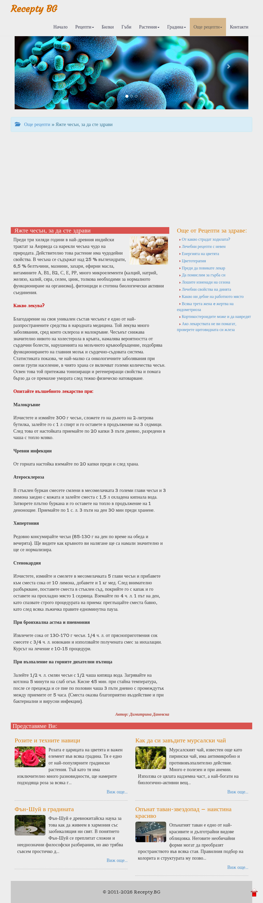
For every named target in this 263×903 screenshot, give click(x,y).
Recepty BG (34, 9)
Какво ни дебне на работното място (211, 296)
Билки (108, 27)
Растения (149, 27)
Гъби (126, 27)
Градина (176, 27)
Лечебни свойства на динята (205, 289)
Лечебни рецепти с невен (202, 246)
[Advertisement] (131, 183)
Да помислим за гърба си (202, 274)
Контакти (239, 27)
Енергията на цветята (199, 253)
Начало (60, 27)
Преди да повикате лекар (202, 267)
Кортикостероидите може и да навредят (215, 316)
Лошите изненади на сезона (204, 282)
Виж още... (117, 792)
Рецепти (84, 27)
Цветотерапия (192, 260)
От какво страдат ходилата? (204, 239)
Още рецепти (208, 27)
